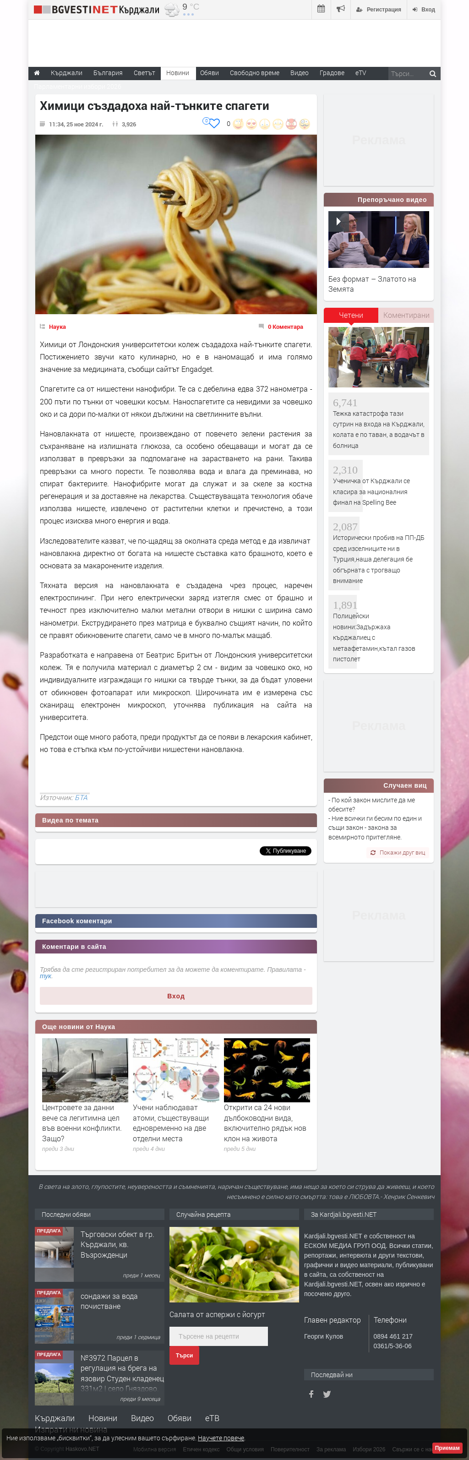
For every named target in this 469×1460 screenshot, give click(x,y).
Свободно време (254, 72)
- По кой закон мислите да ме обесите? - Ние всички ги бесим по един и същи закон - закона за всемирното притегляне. (375, 818)
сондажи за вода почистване (109, 1301)
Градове (332, 72)
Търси (184, 1355)
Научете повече (221, 1437)
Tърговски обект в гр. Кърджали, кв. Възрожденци (117, 1244)
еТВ (212, 1417)
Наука (57, 326)
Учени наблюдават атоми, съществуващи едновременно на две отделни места (171, 1122)
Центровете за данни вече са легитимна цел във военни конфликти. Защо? (82, 1122)
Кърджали (55, 1417)
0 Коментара (285, 326)
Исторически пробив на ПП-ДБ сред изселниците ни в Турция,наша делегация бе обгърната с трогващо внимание (379, 559)
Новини (177, 72)
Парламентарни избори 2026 (77, 86)
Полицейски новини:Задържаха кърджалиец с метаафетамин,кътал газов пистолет (374, 637)
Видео (142, 1417)
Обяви (179, 1417)
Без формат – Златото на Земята (372, 284)
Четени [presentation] (351, 315)
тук (45, 976)
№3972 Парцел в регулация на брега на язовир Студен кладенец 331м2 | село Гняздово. (122, 1373)
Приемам (447, 1448)
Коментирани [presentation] (406, 315)
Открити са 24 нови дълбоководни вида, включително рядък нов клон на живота (265, 1122)
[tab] (351, 318)
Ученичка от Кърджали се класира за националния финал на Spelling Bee (371, 491)
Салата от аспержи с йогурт (217, 1314)
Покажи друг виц (398, 852)
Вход (176, 996)
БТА (81, 797)
